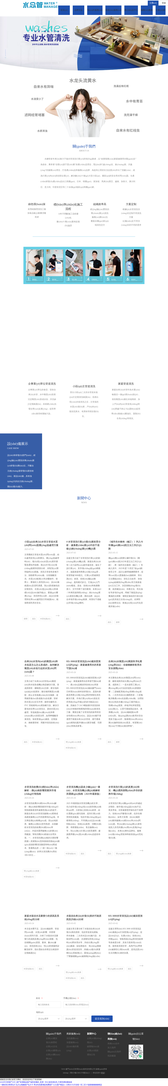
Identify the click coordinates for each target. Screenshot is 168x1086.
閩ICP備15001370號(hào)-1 (80, 1073)
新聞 (25, 619)
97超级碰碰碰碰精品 (94, 1085)
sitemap (65, 1073)
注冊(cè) (153, 3)
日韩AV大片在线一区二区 (76, 1085)
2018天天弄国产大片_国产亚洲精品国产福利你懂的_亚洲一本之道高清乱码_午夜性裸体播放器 (36, 1082)
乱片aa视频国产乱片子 (24, 1085)
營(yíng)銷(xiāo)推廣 (73, 742)
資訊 (34, 619)
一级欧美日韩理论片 (8, 1085)
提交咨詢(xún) (102, 1018)
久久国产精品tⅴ (59, 1085)
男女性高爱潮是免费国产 (43, 1085)
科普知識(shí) (45, 619)
